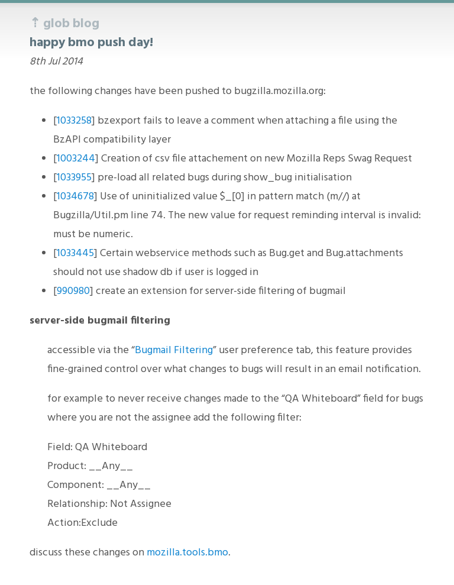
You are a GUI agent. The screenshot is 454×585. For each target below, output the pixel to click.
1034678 (75, 196)
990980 (73, 291)
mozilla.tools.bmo (187, 552)
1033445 (75, 253)
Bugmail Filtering (174, 350)
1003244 (76, 158)
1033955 (74, 177)
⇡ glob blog (64, 24)
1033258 (74, 121)
